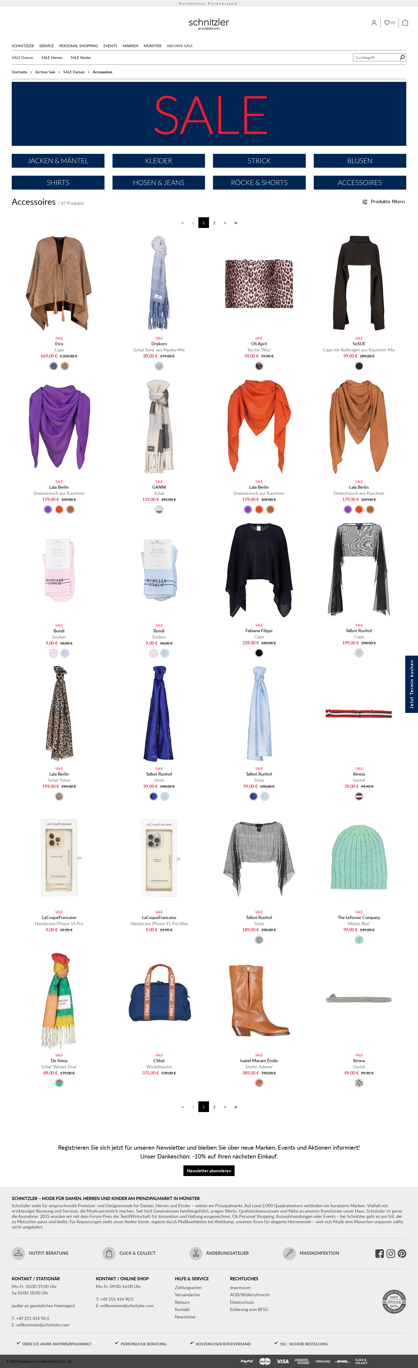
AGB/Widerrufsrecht (250, 1295)
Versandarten (187, 1295)
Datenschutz (242, 1302)
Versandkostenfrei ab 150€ (209, 3)
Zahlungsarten (188, 1287)
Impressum (240, 1287)
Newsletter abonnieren (209, 1171)
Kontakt (182, 1309)
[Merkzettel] (390, 23)
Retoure (182, 1302)
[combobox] (375, 57)
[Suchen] (402, 57)
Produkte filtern (383, 201)
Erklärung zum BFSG (249, 1309)
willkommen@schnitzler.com (42, 1325)
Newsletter (185, 1317)
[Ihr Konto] (374, 23)
